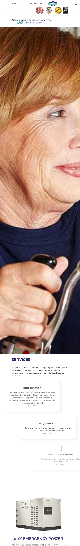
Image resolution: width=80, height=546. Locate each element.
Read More (6, 406)
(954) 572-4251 (18, 4)
